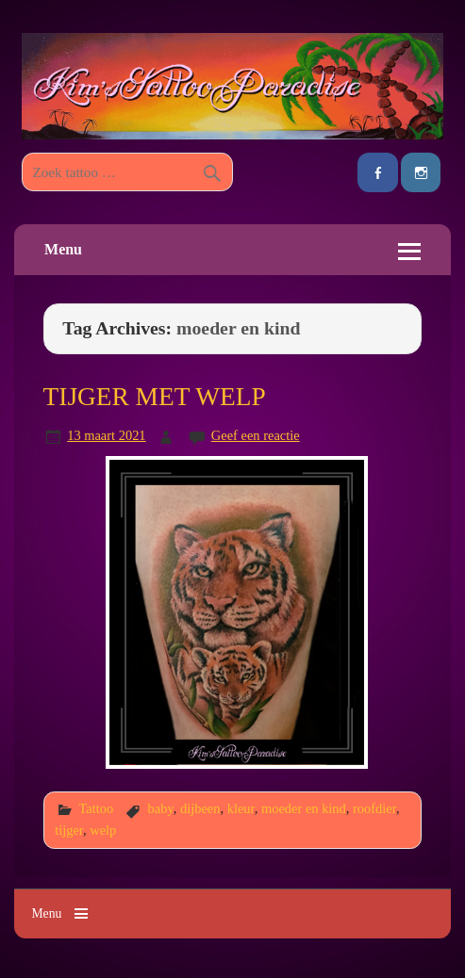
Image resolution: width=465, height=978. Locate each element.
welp (103, 830)
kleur (241, 808)
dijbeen (200, 808)
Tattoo (95, 808)
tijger (69, 830)
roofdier (374, 808)
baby (161, 808)
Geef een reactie (255, 435)
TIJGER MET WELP (154, 397)
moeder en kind (303, 808)
